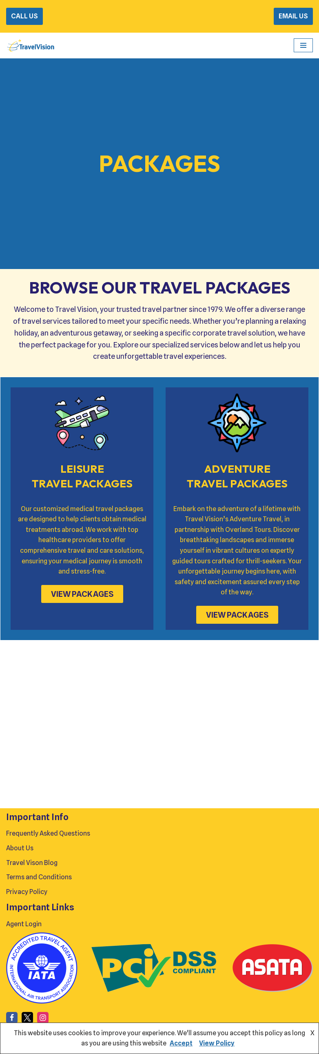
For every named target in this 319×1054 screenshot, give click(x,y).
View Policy (217, 1043)
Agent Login (24, 924)
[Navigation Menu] (303, 45)
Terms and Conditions (39, 877)
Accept (181, 1043)
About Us (19, 848)
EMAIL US (293, 16)
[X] (27, 1017)
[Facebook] (12, 1017)
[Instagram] (43, 1017)
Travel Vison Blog (32, 863)
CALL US (24, 16)
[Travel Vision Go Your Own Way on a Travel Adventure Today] (30, 45)
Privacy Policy (26, 892)
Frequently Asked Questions (48, 833)
